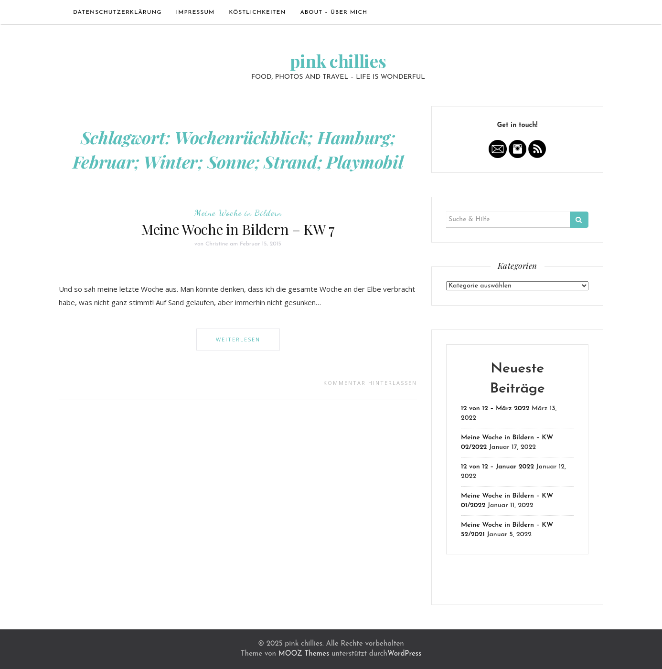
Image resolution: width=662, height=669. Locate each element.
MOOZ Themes (303, 654)
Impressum (195, 12)
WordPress (404, 654)
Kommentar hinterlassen (370, 382)
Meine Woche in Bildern (238, 212)
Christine (216, 244)
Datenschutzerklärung (117, 12)
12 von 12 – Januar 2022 (497, 466)
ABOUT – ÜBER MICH (333, 12)
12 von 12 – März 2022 (495, 408)
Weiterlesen (238, 339)
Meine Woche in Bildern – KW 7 (238, 229)
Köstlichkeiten (257, 12)
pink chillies (338, 60)
